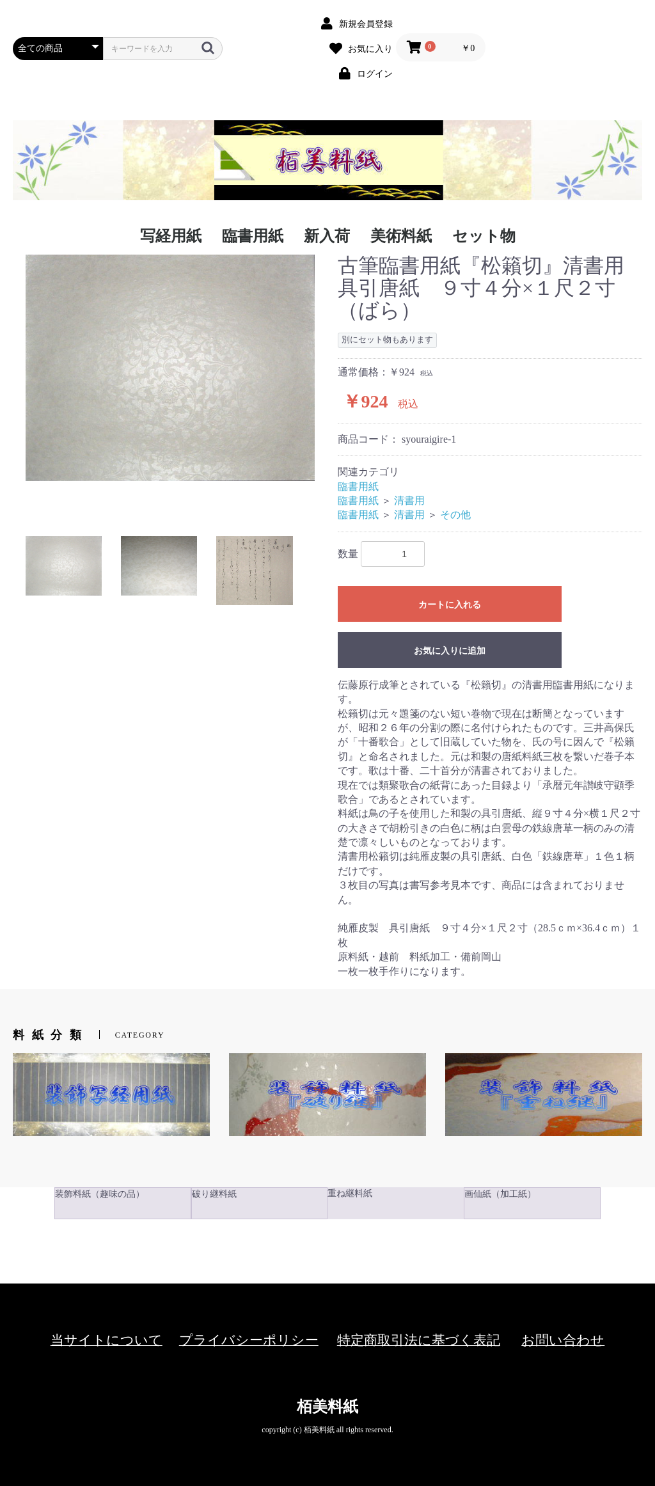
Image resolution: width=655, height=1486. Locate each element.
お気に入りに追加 (449, 650)
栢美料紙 (327, 1406)
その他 (455, 514)
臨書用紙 (358, 486)
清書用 (409, 500)
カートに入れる (449, 604)
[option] (170, 368)
